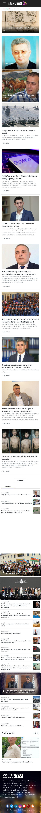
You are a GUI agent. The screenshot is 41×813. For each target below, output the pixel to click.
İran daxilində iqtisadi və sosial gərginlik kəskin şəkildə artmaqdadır (19, 273)
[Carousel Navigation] (36, 733)
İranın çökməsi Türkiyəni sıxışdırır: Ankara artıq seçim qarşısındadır (17, 410)
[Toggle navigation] (4, 3)
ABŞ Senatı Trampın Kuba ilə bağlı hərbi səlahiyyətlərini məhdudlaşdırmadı (20, 320)
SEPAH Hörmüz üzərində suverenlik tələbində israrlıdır (18, 225)
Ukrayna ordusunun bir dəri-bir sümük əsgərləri (19, 457)
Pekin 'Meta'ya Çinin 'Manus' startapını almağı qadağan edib (19, 177)
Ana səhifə (7, 9)
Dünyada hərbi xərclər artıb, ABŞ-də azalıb (18, 131)
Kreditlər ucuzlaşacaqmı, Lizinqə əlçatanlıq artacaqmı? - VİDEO (17, 366)
